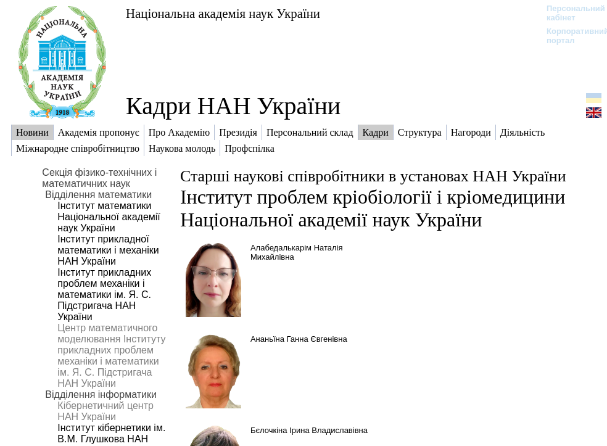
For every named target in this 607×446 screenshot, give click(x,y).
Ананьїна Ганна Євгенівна (298, 339)
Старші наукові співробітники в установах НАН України (373, 176)
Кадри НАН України (233, 106)
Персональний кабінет (570, 13)
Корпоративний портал (570, 36)
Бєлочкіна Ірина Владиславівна (309, 430)
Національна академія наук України (223, 13)
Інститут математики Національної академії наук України (108, 216)
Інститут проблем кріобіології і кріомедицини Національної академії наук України (372, 208)
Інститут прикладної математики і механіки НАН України (108, 250)
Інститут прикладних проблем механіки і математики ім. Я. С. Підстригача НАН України (104, 294)
